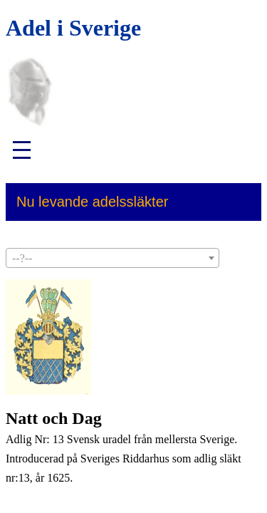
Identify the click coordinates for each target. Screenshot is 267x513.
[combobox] (112, 258)
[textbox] (112, 259)
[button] (27, 150)
